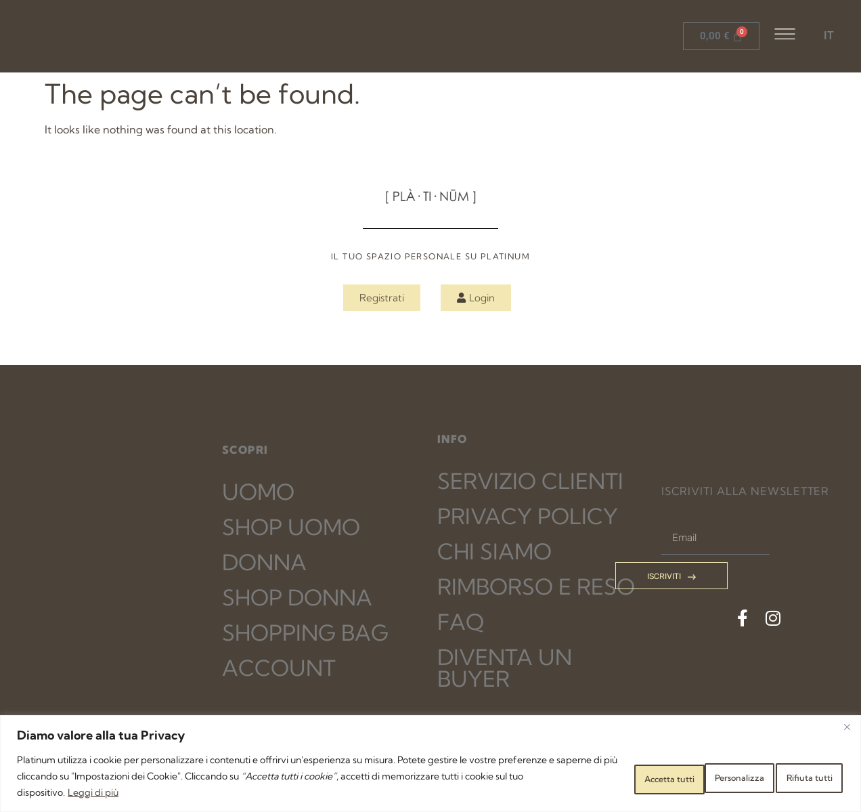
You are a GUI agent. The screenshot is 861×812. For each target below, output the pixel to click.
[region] (430, 763)
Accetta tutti (796, 776)
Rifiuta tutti (697, 776)
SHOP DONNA (297, 597)
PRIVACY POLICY (527, 516)
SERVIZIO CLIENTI (530, 480)
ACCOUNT (279, 667)
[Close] (847, 727)
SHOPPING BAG (305, 632)
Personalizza (600, 776)
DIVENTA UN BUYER (504, 667)
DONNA (264, 562)
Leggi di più (236, 792)
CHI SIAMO (494, 551)
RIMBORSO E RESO (536, 586)
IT (829, 35)
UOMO (258, 491)
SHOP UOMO (291, 526)
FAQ (460, 621)
